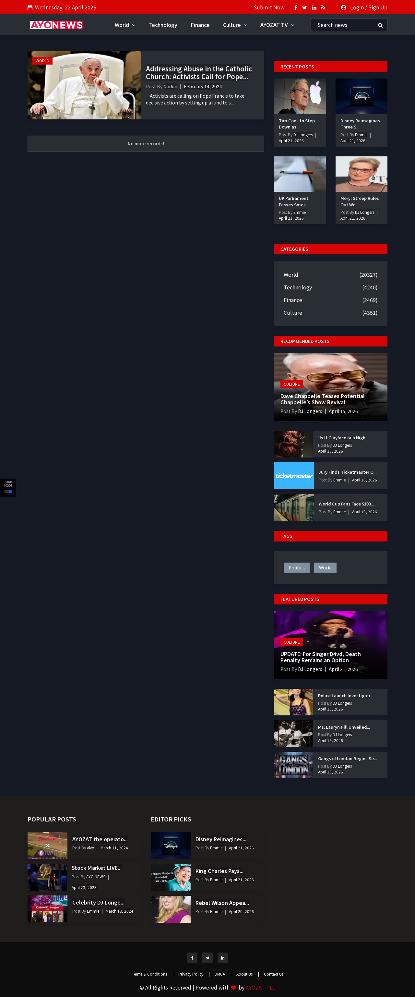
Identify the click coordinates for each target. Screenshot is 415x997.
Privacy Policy (194, 974)
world (325, 567)
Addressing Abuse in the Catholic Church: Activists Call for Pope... (199, 72)
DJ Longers (302, 134)
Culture (235, 25)
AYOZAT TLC (261, 987)
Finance (200, 25)
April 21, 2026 (291, 140)
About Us (247, 974)
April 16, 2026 (364, 479)
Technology (162, 25)
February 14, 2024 (203, 86)
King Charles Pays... (219, 871)
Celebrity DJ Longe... (98, 902)
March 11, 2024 (114, 847)
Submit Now (269, 7)
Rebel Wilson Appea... (222, 902)
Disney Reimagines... (221, 839)
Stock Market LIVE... (97, 867)
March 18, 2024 (119, 911)
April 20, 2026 (241, 911)
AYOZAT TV (277, 25)
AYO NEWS (95, 876)
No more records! (146, 143)
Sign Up (377, 7)
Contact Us (273, 974)
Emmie (360, 134)
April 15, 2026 (343, 411)
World (125, 25)
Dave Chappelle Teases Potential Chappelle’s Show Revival (322, 399)
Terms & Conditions (152, 974)
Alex (90, 847)
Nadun (170, 86)
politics (297, 567)
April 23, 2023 (84, 887)
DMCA (223, 974)
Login (357, 7)
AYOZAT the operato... (100, 839)
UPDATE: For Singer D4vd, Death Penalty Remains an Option (320, 657)
